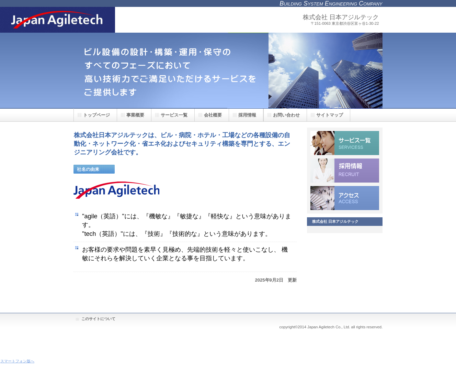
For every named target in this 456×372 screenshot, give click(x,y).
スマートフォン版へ (17, 361)
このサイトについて (98, 319)
